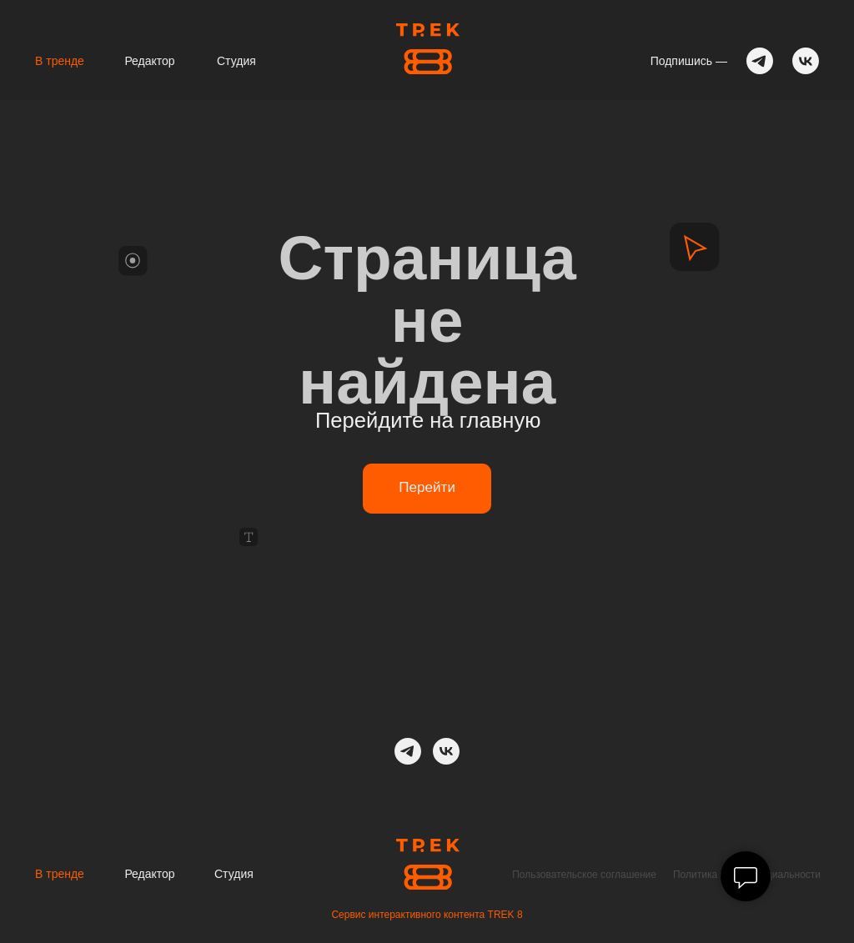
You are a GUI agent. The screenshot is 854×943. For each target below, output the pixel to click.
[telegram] (407, 751)
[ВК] (446, 751)
